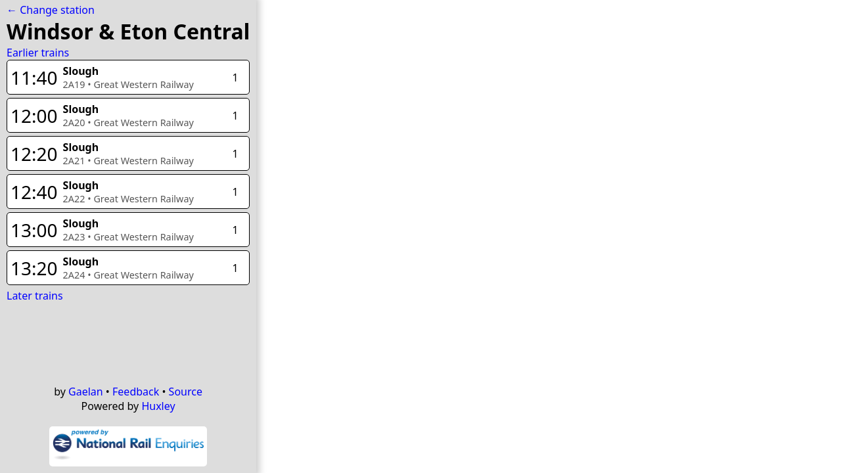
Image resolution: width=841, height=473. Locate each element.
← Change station (51, 10)
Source (185, 391)
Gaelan (85, 391)
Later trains (35, 295)
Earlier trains (38, 52)
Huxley (158, 406)
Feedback (135, 391)
